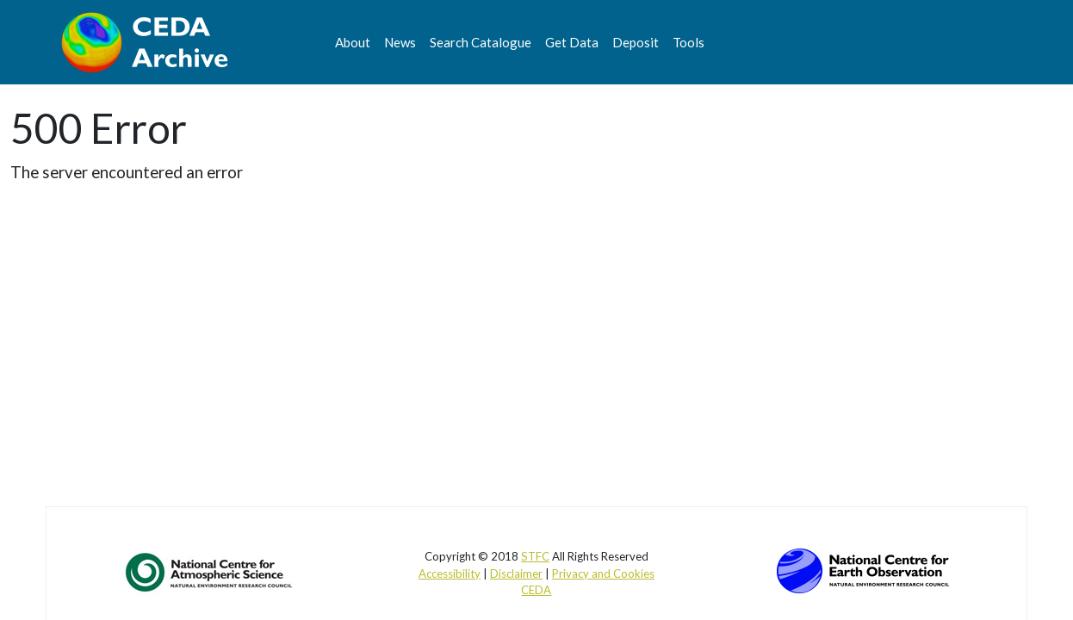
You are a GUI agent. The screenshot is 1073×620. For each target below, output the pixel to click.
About (352, 42)
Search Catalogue (480, 42)
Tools (688, 42)
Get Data (572, 42)
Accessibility (450, 573)
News (400, 42)
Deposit (635, 42)
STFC (535, 556)
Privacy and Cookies (603, 573)
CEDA (536, 590)
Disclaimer (516, 573)
